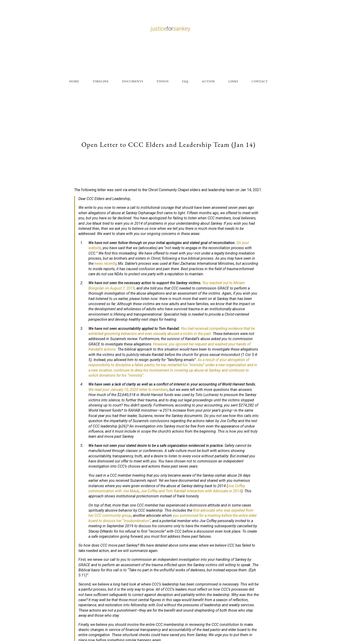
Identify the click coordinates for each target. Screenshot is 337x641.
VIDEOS (163, 81)
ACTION (208, 81)
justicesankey (170, 28)
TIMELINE (101, 81)
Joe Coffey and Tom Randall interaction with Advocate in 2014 (191, 491)
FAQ (185, 81)
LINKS (233, 81)
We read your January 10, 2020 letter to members (128, 389)
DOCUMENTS (132, 81)
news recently (105, 263)
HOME (74, 81)
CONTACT (260, 81)
